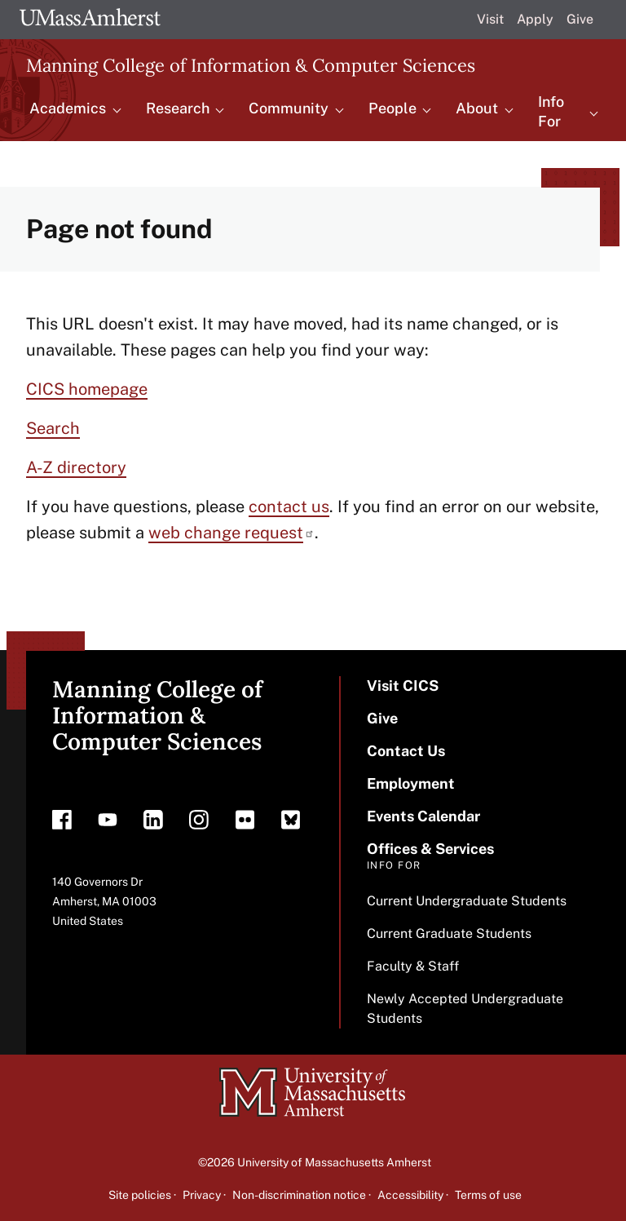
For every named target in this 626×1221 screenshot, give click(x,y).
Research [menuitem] (177, 108)
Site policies (139, 1194)
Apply (535, 19)
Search (53, 428)
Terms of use (488, 1194)
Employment (411, 783)
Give (579, 19)
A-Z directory (76, 467)
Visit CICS (403, 685)
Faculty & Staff (413, 966)
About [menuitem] (477, 108)
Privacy (202, 1194)
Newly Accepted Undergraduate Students (465, 1008)
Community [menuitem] (288, 108)
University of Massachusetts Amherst (334, 1162)
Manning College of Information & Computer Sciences (250, 65)
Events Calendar (423, 816)
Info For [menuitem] (551, 111)
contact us (289, 506)
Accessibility (410, 1194)
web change (231, 532)
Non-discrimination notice (299, 1194)
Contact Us (406, 750)
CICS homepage (87, 389)
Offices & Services (430, 848)
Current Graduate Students (449, 933)
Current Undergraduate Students (466, 901)
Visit (490, 19)
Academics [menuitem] (67, 108)
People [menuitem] (392, 108)
